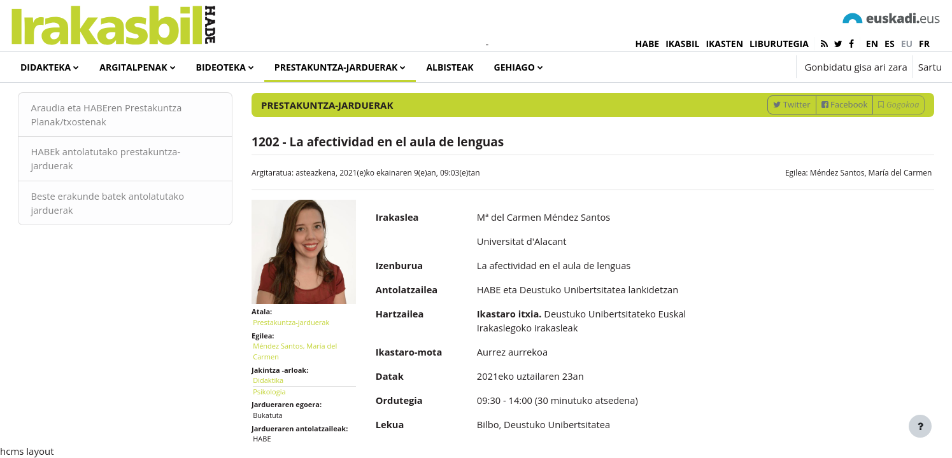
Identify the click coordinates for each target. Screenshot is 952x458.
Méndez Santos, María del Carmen (853, 203)
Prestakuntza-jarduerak (300, 348)
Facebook (826, 135)
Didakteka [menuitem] (45, 67)
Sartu (930, 66)
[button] (748, 67)
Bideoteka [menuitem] (221, 67)
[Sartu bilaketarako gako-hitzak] (806, 101)
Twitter (773, 135)
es (890, 44)
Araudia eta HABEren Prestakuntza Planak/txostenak (126, 146)
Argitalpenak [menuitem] (133, 67)
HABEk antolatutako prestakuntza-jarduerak (125, 190)
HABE (648, 44)
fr (924, 44)
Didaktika (277, 407)
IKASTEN (724, 44)
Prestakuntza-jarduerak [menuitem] (336, 67)
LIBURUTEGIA (779, 44)
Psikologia (278, 417)
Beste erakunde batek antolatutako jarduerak (127, 235)
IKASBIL (682, 44)
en (872, 44)
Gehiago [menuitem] (514, 67)
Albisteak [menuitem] (449, 67)
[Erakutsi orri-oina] (920, 426)
